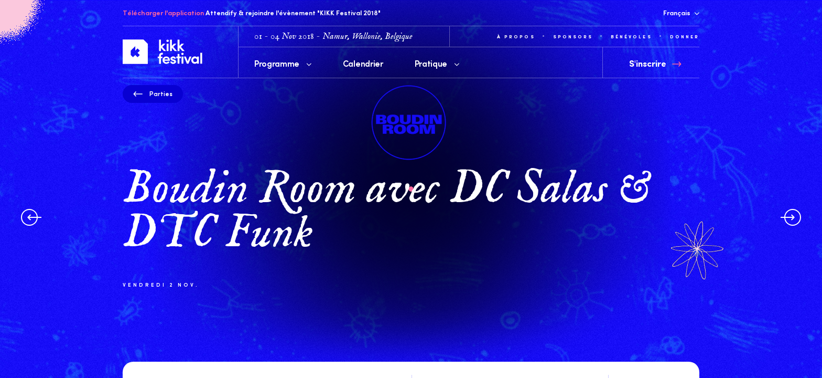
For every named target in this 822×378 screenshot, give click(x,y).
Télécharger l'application (163, 12)
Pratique (437, 63)
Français (681, 12)
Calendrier (363, 63)
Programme (282, 63)
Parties (152, 93)
